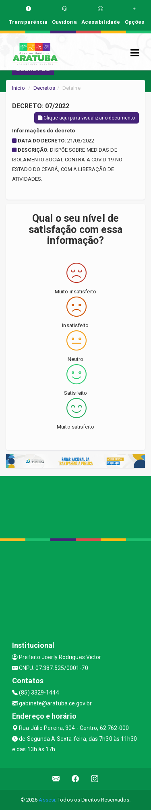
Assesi (47, 800)
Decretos (44, 88)
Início (18, 88)
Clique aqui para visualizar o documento (86, 118)
